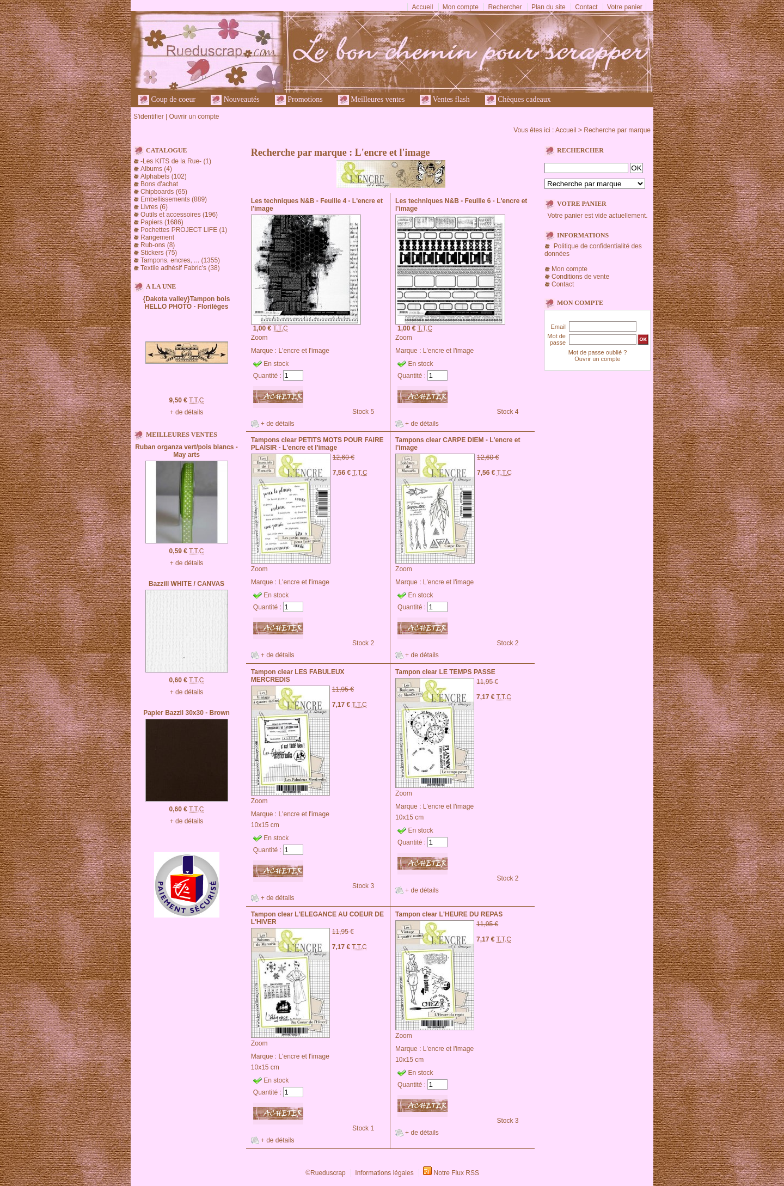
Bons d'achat (159, 184)
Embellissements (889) (173, 199)
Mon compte (461, 7)
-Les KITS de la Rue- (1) (175, 161)
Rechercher (505, 7)
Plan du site (548, 7)
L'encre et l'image (304, 350)
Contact (586, 7)
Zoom (259, 337)
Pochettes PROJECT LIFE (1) (183, 230)
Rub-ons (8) (157, 245)
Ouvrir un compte (194, 116)
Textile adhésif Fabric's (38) (180, 268)
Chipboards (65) (163, 191)
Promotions (299, 100)
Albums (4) (156, 169)
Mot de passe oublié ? (597, 352)
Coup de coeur (166, 100)
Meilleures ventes (371, 100)
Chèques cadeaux (518, 100)
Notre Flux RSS (456, 1173)
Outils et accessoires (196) (179, 214)
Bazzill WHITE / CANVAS (186, 584)
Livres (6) (154, 207)
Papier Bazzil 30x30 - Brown (186, 713)
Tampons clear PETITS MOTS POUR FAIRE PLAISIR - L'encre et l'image (317, 443)
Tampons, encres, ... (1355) (180, 260)
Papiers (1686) (161, 222)
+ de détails (187, 412)
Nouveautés (235, 100)
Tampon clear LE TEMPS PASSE (445, 672)
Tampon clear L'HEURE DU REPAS (449, 914)
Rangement (157, 237)
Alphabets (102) (163, 176)
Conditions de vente (580, 276)
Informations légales (384, 1173)
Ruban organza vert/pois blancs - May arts (186, 450)
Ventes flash (444, 100)
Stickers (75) (158, 252)
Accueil (422, 7)
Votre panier (624, 7)
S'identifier (148, 116)
